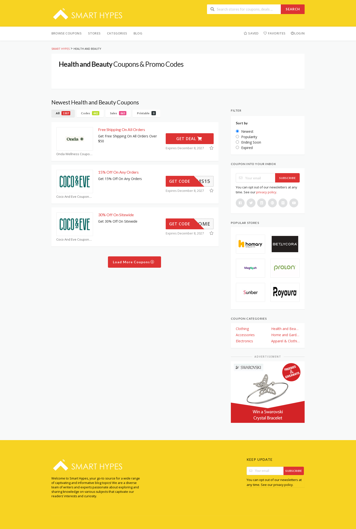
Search (293, 9)
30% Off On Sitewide (116, 214)
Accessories (245, 334)
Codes (90, 113)
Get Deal (189, 138)
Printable (146, 113)
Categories (117, 33)
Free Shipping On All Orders (121, 129)
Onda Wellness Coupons (74, 154)
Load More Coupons (133, 262)
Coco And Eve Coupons (74, 197)
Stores (94, 33)
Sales (118, 113)
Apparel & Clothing (285, 341)
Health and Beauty (285, 328)
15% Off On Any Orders (118, 172)
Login (298, 33)
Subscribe (287, 178)
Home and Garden (285, 334)
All (63, 113)
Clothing (242, 328)
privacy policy (266, 192)
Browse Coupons (66, 33)
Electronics (244, 341)
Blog (138, 33)
